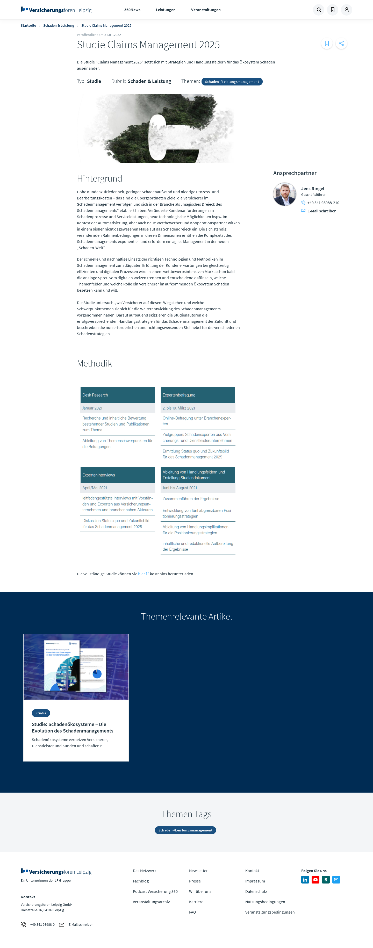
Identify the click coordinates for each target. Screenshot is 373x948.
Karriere (196, 901)
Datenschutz (256, 891)
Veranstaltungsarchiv (151, 901)
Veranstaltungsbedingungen (270, 912)
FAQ (192, 912)
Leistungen (166, 9)
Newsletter (198, 870)
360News (132, 9)
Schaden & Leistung (58, 25)
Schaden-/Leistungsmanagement (232, 81)
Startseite (28, 25)
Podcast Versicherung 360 (155, 891)
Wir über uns (200, 891)
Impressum (255, 881)
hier (141, 573)
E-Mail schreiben (318, 210)
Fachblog (141, 881)
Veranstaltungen (206, 9)
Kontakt (252, 870)
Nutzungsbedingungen (265, 901)
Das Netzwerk (144, 870)
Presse (195, 881)
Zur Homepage (58, 10)
